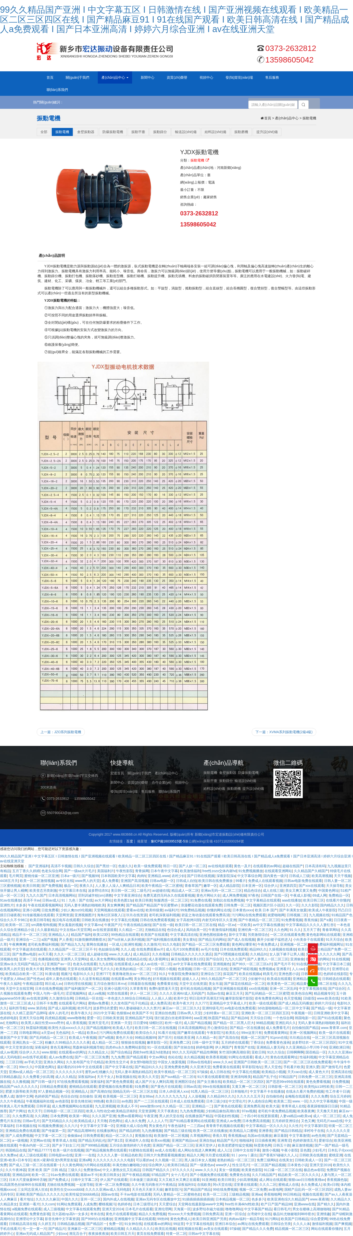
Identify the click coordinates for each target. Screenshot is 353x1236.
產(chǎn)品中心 (166, 773)
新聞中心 (117, 782)
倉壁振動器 (227, 773)
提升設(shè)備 (253, 789)
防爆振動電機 (248, 773)
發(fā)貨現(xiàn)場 (124, 791)
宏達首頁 (117, 773)
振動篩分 (226, 781)
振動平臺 (210, 781)
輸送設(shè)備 (245, 781)
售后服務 (148, 791)
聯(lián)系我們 (169, 791)
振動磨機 (234, 789)
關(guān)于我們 (139, 773)
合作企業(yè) (161, 782)
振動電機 (210, 773)
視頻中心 (182, 782)
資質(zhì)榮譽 (137, 782)
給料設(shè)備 (214, 789)
